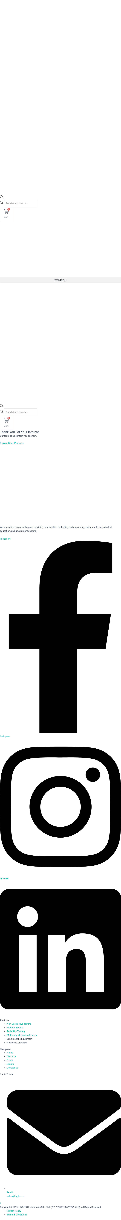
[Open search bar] (1, 197)
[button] (60, 280)
